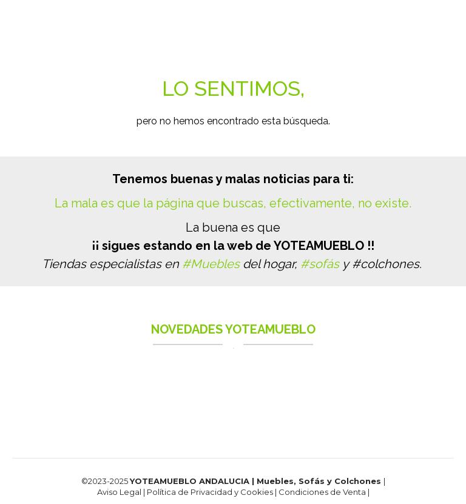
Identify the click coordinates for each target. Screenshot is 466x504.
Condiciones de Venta (323, 492)
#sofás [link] (319, 264)
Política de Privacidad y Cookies (211, 492)
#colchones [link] (385, 264)
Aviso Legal (119, 492)
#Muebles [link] (211, 264)
